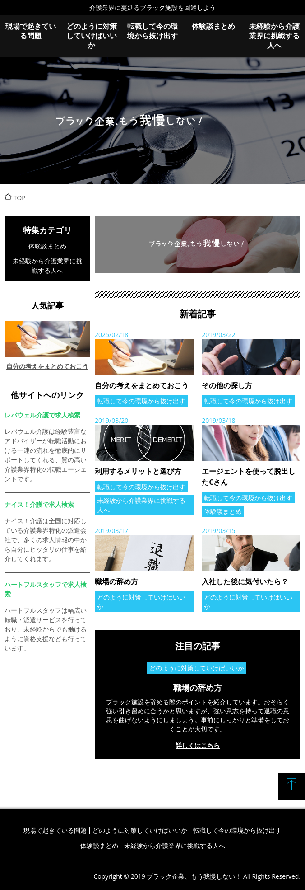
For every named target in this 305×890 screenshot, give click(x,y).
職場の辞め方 (116, 581)
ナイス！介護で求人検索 (39, 504)
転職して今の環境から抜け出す (152, 31)
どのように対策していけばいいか (91, 35)
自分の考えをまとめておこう (142, 385)
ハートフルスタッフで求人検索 (46, 589)
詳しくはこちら (198, 745)
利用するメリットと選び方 (138, 471)
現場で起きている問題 (30, 31)
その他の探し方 (227, 385)
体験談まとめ (213, 26)
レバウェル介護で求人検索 (42, 415)
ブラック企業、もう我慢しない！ (152, 120)
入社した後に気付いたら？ (245, 581)
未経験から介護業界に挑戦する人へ (274, 35)
